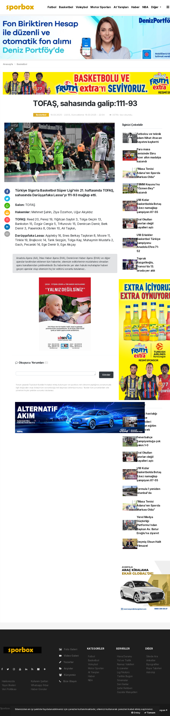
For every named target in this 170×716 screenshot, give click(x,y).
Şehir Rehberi (124, 688)
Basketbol (66, 7)
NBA (145, 7)
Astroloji (150, 672)
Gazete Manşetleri (127, 692)
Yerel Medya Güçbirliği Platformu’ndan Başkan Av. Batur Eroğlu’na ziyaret (148, 525)
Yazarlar (66, 662)
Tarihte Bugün (125, 676)
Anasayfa (8, 64)
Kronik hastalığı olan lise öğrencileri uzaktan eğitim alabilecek (147, 421)
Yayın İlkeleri (9, 685)
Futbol (52, 7)
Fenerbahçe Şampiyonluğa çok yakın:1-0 (148, 441)
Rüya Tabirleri (154, 668)
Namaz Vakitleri (125, 664)
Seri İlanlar (123, 684)
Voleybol (82, 7)
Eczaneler (122, 668)
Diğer (155, 7)
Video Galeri (69, 655)
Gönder (106, 374)
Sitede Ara (152, 656)
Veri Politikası (9, 689)
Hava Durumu (124, 656)
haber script (6, 711)
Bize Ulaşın (68, 681)
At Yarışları (121, 7)
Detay (135, 712)
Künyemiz (67, 674)
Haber (135, 7)
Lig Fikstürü (123, 672)
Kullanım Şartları (39, 681)
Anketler (150, 660)
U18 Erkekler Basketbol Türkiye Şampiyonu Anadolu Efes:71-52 (148, 243)
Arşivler (66, 668)
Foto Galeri (68, 649)
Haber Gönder (39, 689)
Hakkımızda (8, 681)
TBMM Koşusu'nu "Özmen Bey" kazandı (148, 188)
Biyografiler (152, 664)
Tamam (149, 712)
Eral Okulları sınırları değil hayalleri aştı (145, 223)
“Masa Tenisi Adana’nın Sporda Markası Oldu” (148, 173)
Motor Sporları (100, 7)
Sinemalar (122, 680)
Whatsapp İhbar (40, 685)
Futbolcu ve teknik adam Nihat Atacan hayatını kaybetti (149, 138)
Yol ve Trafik (124, 660)
